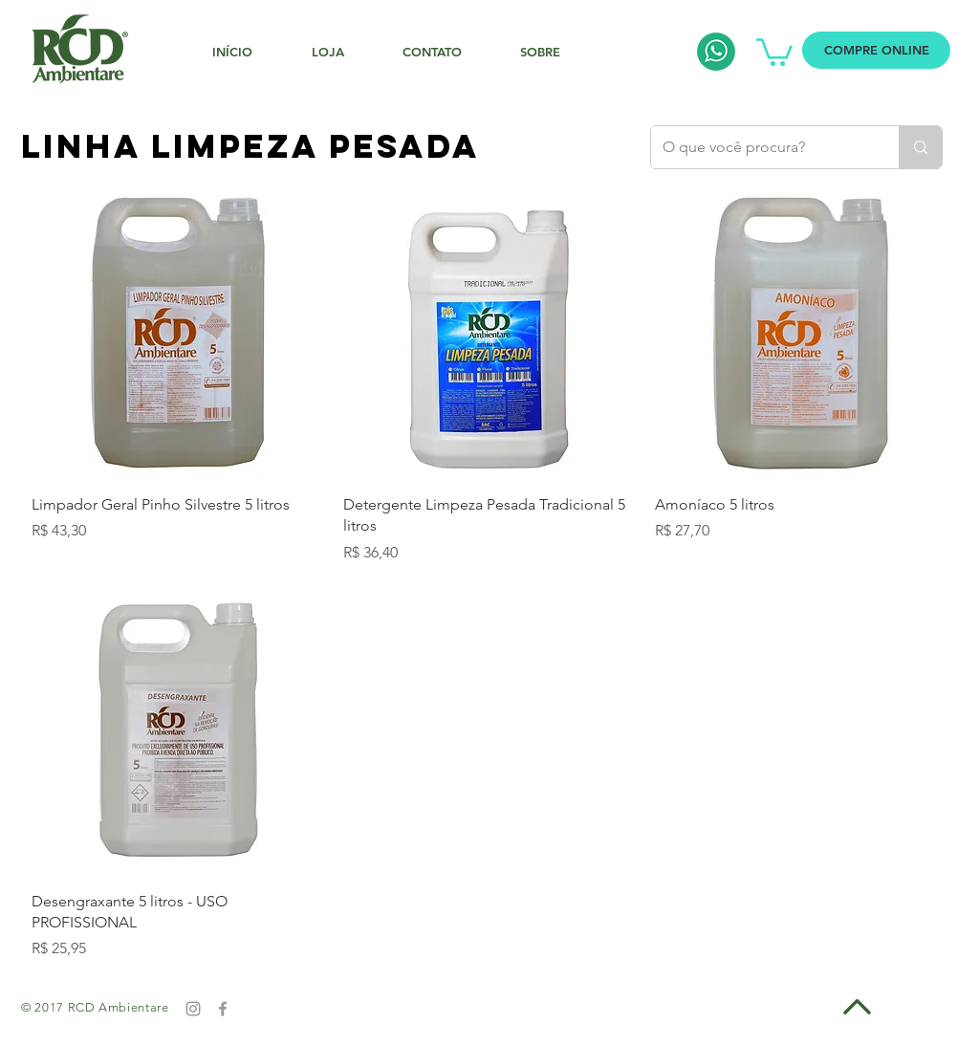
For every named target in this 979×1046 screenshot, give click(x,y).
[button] (774, 50)
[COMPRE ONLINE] (876, 50)
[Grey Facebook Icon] (222, 1008)
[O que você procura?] (761, 147)
